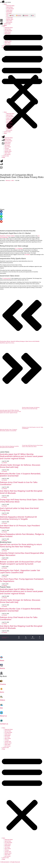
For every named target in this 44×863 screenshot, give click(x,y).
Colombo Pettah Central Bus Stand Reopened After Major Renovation (22, 554)
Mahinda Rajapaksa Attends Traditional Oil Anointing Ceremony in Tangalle (18, 518)
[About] (19, 638)
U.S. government (6, 278)
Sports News (8, 146)
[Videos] (1, 696)
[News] (1, 657)
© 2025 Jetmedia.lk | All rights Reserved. (5, 637)
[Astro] (1, 689)
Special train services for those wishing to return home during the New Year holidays (21, 545)
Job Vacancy (7, 154)
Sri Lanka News (10, 8)
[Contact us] (1, 720)
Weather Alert (8, 151)
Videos (2, 700)
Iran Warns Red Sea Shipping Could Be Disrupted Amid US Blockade (9, 447)
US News (7, 148)
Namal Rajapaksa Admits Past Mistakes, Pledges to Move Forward (22, 535)
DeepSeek (2, 236)
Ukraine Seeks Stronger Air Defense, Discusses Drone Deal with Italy (31, 408)
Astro (2, 692)
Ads (1, 708)
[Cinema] (1, 681)
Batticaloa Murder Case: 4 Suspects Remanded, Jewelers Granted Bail (8, 430)
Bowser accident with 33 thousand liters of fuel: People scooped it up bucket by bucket (20, 562)
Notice (2, 668)
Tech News (9, 13)
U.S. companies (19, 248)
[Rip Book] (25, 15)
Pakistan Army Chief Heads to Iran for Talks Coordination (32, 428)
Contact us (4, 724)
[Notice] (1, 665)
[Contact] (18, 15)
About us (3, 716)
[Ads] (32, 15)
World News (9, 11)
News (5, 4)
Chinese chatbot (10, 236)
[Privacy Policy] (32, 638)
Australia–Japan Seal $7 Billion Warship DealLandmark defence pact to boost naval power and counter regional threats (10, 411)
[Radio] (11, 15)
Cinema (3, 684)
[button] (1, 211)
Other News (7, 152)
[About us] (1, 712)
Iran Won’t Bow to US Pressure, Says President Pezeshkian (20, 526)
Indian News (9, 10)
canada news (8, 149)
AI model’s (27, 254)
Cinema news (5, 156)
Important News (10, 5)
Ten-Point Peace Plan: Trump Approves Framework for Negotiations (22, 580)
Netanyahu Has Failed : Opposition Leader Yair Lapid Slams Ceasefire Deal (20, 571)
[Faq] (39, 638)
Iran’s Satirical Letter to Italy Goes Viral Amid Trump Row (19, 509)
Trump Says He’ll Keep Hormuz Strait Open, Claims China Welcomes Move (32, 446)
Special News (9, 7)
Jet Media (4, 462)
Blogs (3, 157)
